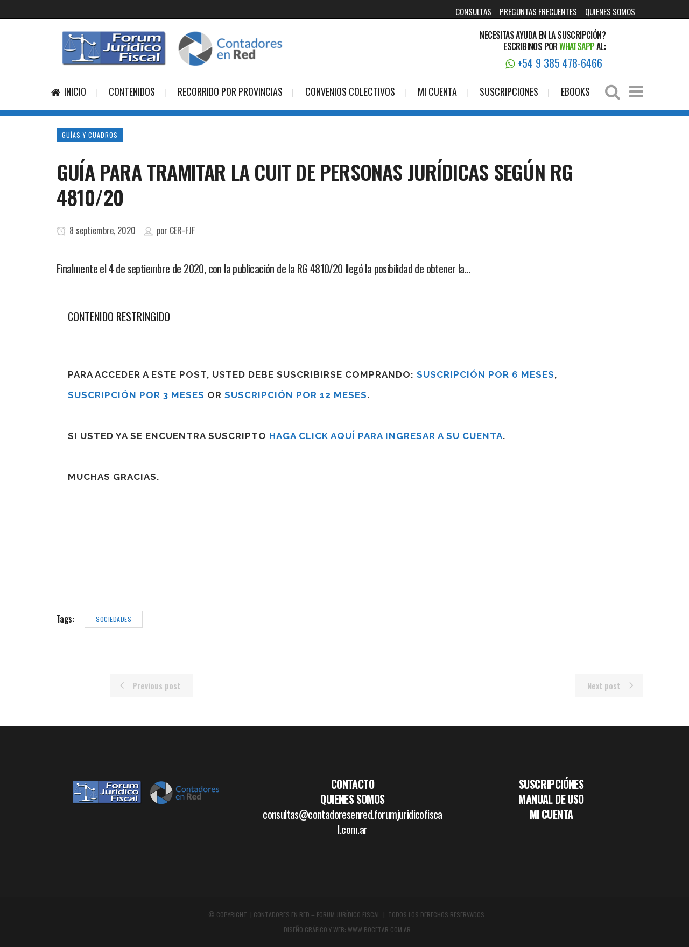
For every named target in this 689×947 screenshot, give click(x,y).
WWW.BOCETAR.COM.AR (379, 929)
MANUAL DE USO (550, 799)
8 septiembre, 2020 (96, 230)
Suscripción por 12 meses (295, 395)
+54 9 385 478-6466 (553, 63)
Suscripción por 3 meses (136, 395)
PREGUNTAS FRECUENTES (538, 11)
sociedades (113, 619)
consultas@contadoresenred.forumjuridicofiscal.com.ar (352, 821)
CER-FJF (182, 230)
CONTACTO (352, 784)
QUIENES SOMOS (610, 11)
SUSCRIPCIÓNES (551, 784)
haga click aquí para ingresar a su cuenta (386, 435)
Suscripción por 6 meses (485, 374)
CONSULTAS (473, 11)
